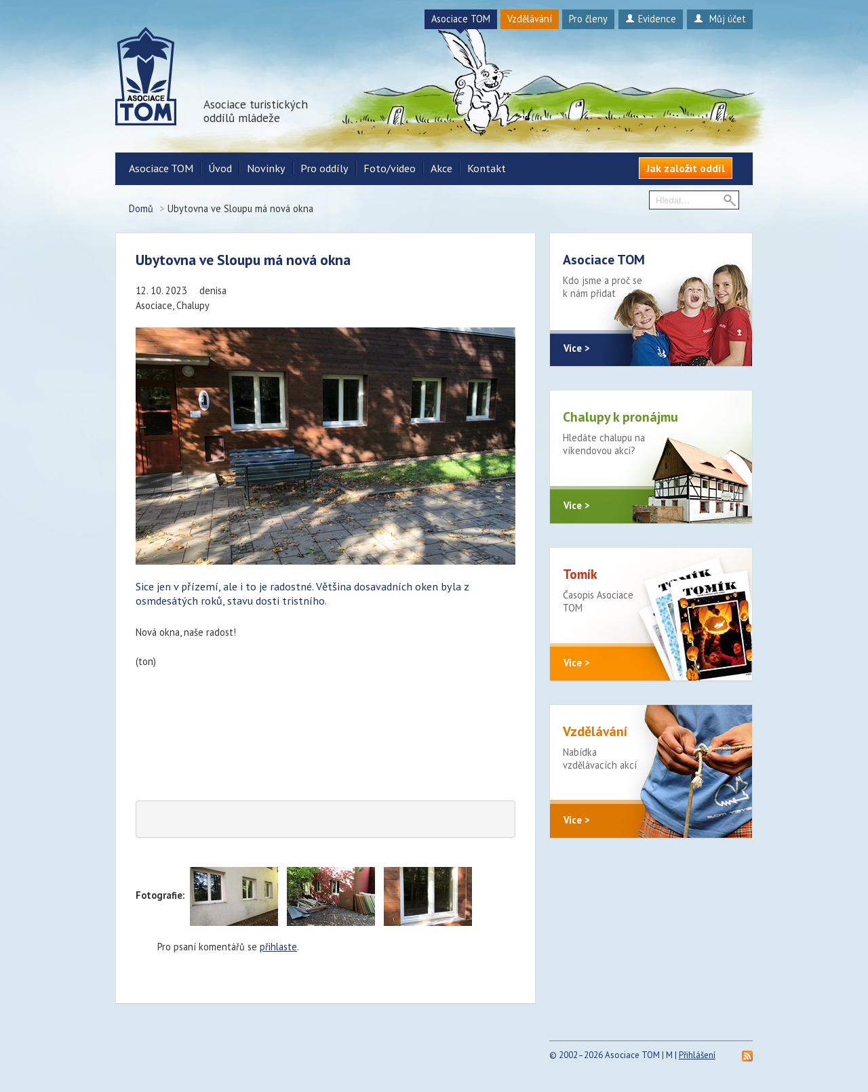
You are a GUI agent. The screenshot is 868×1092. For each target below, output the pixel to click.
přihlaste (278, 946)
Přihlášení (697, 1055)
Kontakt (486, 168)
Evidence (650, 18)
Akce (441, 168)
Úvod (220, 168)
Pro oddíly (324, 168)
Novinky (266, 168)
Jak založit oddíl (685, 168)
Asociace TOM (460, 18)
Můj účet (720, 18)
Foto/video (389, 168)
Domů (141, 208)
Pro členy (588, 18)
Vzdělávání (529, 18)
